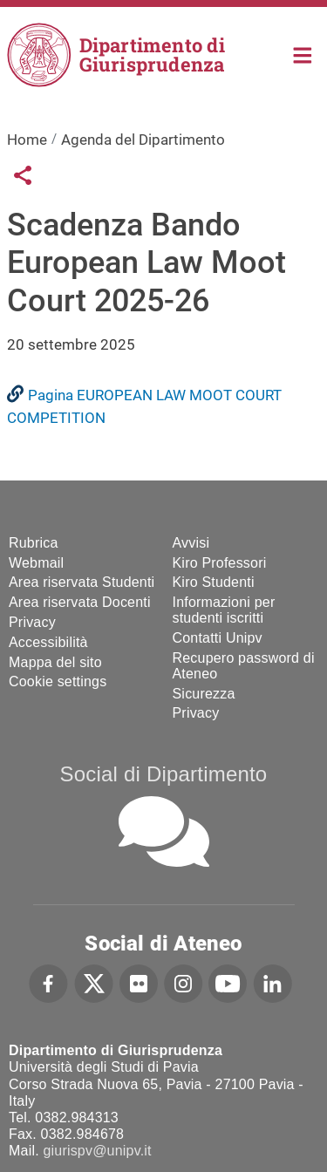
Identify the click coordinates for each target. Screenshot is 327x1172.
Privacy (32, 622)
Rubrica (33, 542)
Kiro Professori (220, 562)
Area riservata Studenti (81, 582)
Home (303, 54)
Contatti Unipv (217, 637)
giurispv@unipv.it (97, 1150)
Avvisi (191, 542)
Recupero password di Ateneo (244, 666)
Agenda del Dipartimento (143, 139)
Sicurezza (204, 693)
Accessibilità (48, 642)
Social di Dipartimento (164, 774)
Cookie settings (57, 681)
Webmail (36, 562)
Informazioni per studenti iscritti (224, 610)
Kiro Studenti (214, 582)
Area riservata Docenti (80, 602)
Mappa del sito (55, 662)
